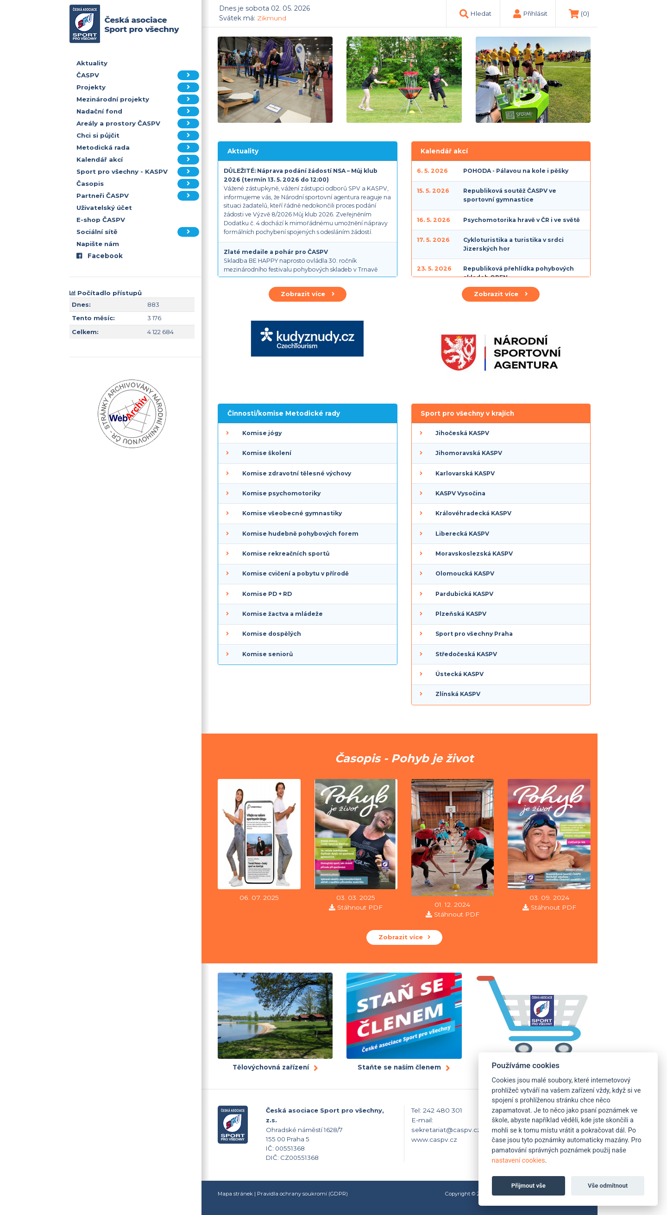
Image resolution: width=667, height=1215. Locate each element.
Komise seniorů (267, 654)
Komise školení (266, 452)
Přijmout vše (528, 1185)
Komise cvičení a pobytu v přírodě (295, 573)
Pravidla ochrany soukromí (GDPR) (302, 1193)
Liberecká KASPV (462, 533)
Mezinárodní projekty (137, 99)
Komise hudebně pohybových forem (300, 533)
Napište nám (97, 243)
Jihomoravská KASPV (468, 452)
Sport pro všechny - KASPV (137, 172)
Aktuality (91, 63)
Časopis (137, 184)
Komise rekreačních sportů (285, 553)
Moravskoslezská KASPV (474, 553)
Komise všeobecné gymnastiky (292, 513)
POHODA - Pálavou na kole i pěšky (515, 170)
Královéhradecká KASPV (473, 513)
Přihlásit (535, 13)
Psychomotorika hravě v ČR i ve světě (521, 219)
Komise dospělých (271, 633)
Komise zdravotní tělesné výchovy (296, 473)
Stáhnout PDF (360, 907)
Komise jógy (262, 433)
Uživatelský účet (104, 207)
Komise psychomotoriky (281, 493)
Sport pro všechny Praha (474, 633)
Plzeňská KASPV (460, 613)
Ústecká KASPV (459, 674)
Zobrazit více (307, 293)
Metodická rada (137, 147)
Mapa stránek (235, 1193)
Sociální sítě (137, 232)
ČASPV (137, 75)
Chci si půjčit (137, 135)
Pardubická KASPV (464, 593)
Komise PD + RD (267, 593)
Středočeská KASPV (466, 654)
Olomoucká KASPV (464, 573)
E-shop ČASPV (100, 219)
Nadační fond (137, 111)
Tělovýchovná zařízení (271, 1067)
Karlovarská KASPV (465, 473)
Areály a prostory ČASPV (137, 123)
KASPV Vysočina (460, 493)
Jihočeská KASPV (462, 433)
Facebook (99, 255)
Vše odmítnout (608, 1185)
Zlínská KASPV (457, 693)
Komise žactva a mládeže (282, 613)
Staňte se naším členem (399, 1067)
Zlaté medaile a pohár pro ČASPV (276, 251)
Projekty (137, 87)
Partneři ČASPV (137, 196)
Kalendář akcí (137, 160)
